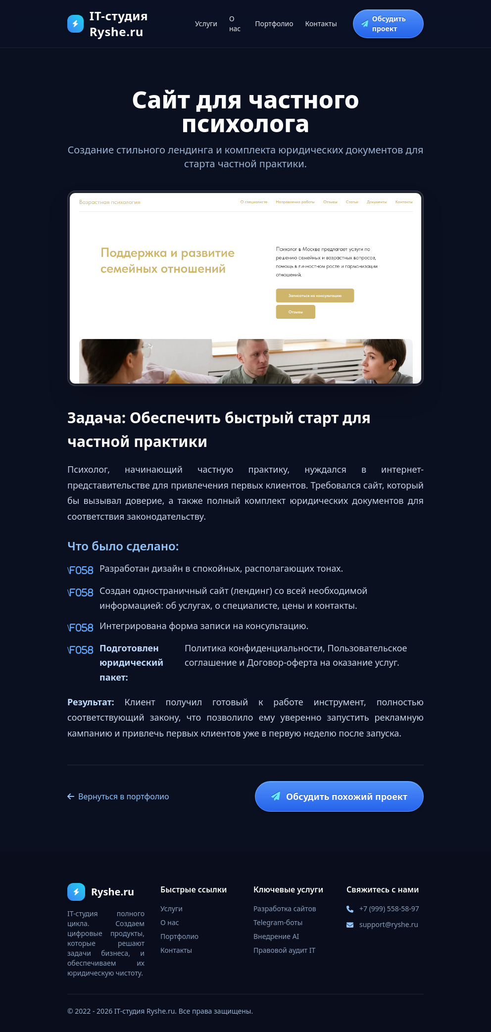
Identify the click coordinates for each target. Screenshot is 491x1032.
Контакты (321, 23)
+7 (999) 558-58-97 (389, 908)
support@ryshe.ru (388, 924)
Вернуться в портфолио (118, 796)
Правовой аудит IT (284, 950)
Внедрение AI (276, 936)
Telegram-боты (277, 922)
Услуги (206, 23)
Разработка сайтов (284, 908)
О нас (235, 23)
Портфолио (274, 23)
